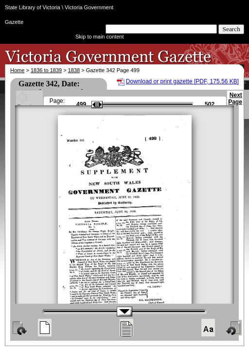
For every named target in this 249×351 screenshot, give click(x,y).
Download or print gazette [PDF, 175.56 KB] (182, 81)
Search (231, 29)
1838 (74, 70)
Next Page (235, 103)
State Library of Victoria (32, 7)
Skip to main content (99, 36)
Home (17, 70)
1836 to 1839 (46, 70)
